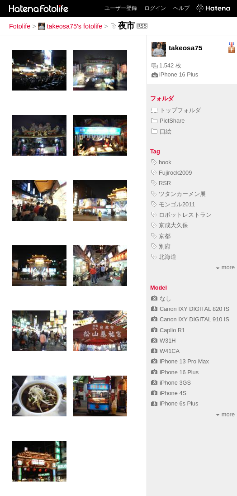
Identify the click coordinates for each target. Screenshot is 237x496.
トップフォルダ (176, 110)
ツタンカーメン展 (178, 194)
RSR (161, 183)
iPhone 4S (168, 393)
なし (161, 298)
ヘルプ (181, 8)
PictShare (168, 120)
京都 (161, 236)
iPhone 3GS (171, 382)
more (225, 267)
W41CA (165, 351)
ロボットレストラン (181, 214)
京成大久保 (169, 225)
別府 (161, 246)
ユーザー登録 (120, 8)
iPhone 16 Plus (175, 74)
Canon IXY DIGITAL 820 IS (190, 308)
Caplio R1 (168, 330)
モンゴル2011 (173, 204)
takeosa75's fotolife (70, 26)
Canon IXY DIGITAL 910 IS (190, 319)
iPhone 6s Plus (174, 403)
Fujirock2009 (171, 172)
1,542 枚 (166, 65)
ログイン (155, 8)
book (161, 162)
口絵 (161, 131)
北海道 (163, 256)
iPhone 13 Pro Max (180, 361)
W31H (163, 340)
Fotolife (19, 26)
